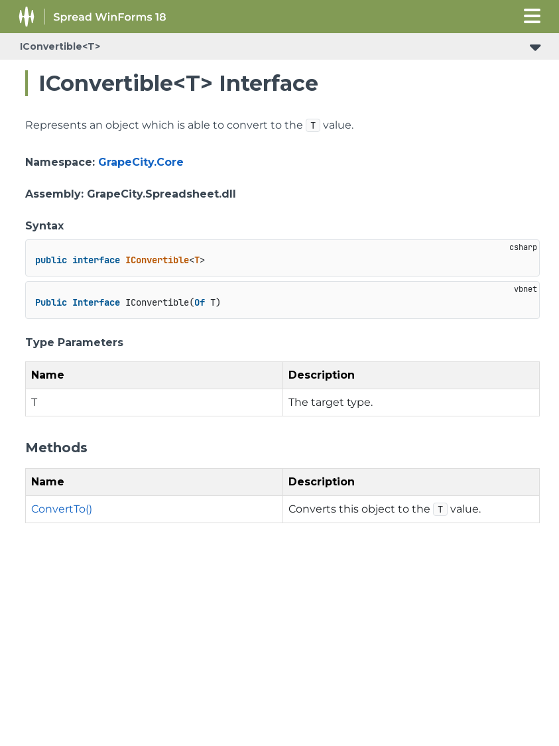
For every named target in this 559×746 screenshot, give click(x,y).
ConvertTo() (61, 509)
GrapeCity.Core (141, 162)
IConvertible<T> (60, 46)
